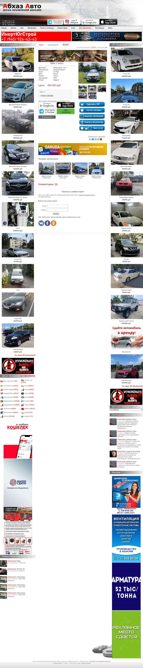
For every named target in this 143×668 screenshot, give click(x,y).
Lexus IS (22, 571)
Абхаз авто (58, 663)
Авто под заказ (10, 381)
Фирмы (28, 416)
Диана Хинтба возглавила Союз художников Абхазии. (127, 434)
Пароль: (44, 210)
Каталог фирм (62, 28)
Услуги (29, 389)
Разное (9, 416)
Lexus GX (22, 563)
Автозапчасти (11, 386)
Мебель (29, 409)
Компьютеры (11, 412)
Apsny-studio (85, 663)
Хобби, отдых (11, 389)
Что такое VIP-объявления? (25, 355)
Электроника (11, 397)
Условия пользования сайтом (99, 661)
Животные (10, 409)
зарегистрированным (86, 195)
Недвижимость (12, 401)
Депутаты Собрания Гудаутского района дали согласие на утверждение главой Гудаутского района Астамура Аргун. (129, 444)
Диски (29, 397)
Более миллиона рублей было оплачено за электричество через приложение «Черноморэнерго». (129, 455)
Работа (29, 405)
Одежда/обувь (11, 393)
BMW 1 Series (46, 169)
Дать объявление (85, 28)
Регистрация (99, 28)
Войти (110, 28)
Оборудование (12, 405)
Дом (28, 412)
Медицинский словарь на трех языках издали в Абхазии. (128, 465)
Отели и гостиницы (47, 28)
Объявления (31, 28)
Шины (29, 393)
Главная (4, 28)
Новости (13, 28)
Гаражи (29, 401)
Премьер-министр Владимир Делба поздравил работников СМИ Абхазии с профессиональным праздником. (127, 424)
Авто (21, 28)
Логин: (44, 206)
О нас (73, 28)
